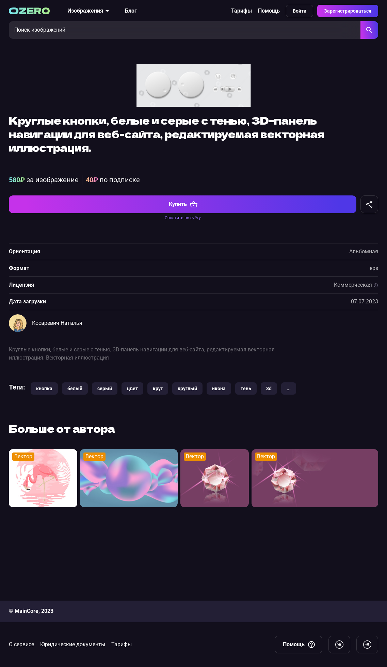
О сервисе (21, 644)
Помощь (269, 10)
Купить (183, 281)
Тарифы (241, 10)
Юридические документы (72, 644)
